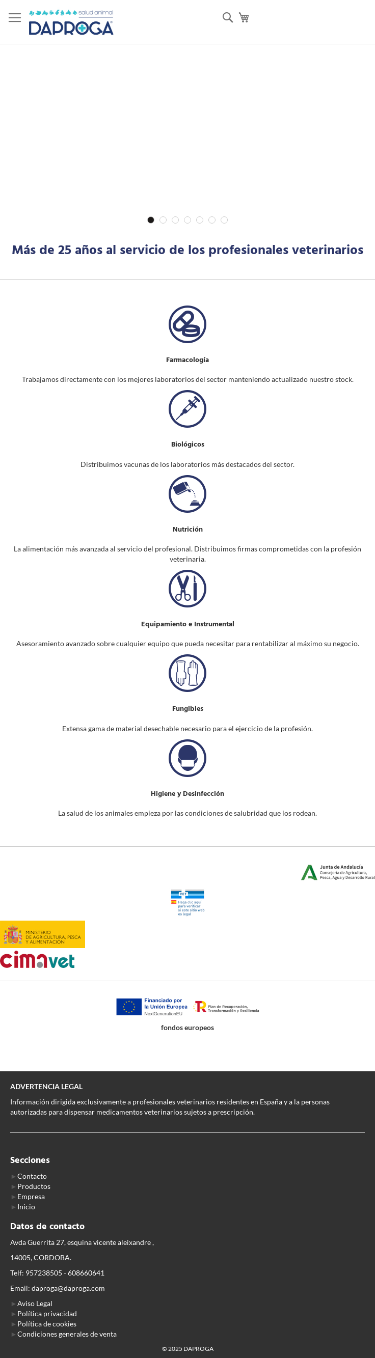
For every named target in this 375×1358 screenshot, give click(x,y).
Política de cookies (46, 1323)
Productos (33, 1186)
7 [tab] (224, 220)
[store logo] (71, 22)
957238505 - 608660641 (64, 1272)
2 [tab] (163, 220)
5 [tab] (199, 220)
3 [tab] (175, 220)
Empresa (31, 1196)
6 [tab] (212, 220)
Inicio (26, 1206)
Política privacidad (47, 1313)
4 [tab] (187, 220)
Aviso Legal (34, 1303)
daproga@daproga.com (68, 1288)
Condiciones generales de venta (67, 1333)
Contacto (32, 1176)
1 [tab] (150, 220)
